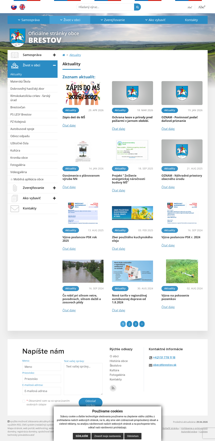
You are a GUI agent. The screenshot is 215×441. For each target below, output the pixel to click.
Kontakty (191, 20)
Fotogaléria (17, 165)
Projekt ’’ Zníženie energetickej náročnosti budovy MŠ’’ (128, 179)
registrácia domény (27, 431)
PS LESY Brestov (20, 114)
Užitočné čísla (19, 143)
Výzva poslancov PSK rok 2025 (79, 238)
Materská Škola (20, 81)
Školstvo (115, 365)
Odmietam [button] (132, 436)
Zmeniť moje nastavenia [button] (107, 436)
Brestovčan (17, 107)
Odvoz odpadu (20, 136)
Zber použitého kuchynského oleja (132, 238)
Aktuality (16, 74)
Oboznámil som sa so (48, 402)
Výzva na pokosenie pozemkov (175, 297)
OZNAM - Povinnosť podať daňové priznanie (179, 119)
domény (12, 431)
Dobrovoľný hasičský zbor (27, 89)
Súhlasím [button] (82, 436)
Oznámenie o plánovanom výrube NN (81, 177)
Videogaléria (18, 172)
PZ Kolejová (18, 122)
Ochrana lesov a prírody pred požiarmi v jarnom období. (132, 119)
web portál (28, 428)
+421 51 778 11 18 (164, 357)
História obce (119, 361)
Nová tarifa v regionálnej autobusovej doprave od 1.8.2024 (129, 299)
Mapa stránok (15, 428)
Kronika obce (19, 158)
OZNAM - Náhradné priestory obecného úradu (181, 177)
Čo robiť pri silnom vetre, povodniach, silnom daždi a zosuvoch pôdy (81, 299)
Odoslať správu (90, 403)
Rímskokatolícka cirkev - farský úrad (30, 98)
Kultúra (15, 150)
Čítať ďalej (69, 125)
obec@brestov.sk (164, 365)
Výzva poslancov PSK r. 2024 (180, 237)
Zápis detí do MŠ (73, 117)
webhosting (41, 428)
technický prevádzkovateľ (21, 434)
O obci (114, 356)
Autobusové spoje (22, 129)
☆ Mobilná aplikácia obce (27, 179)
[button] (29, 20)
